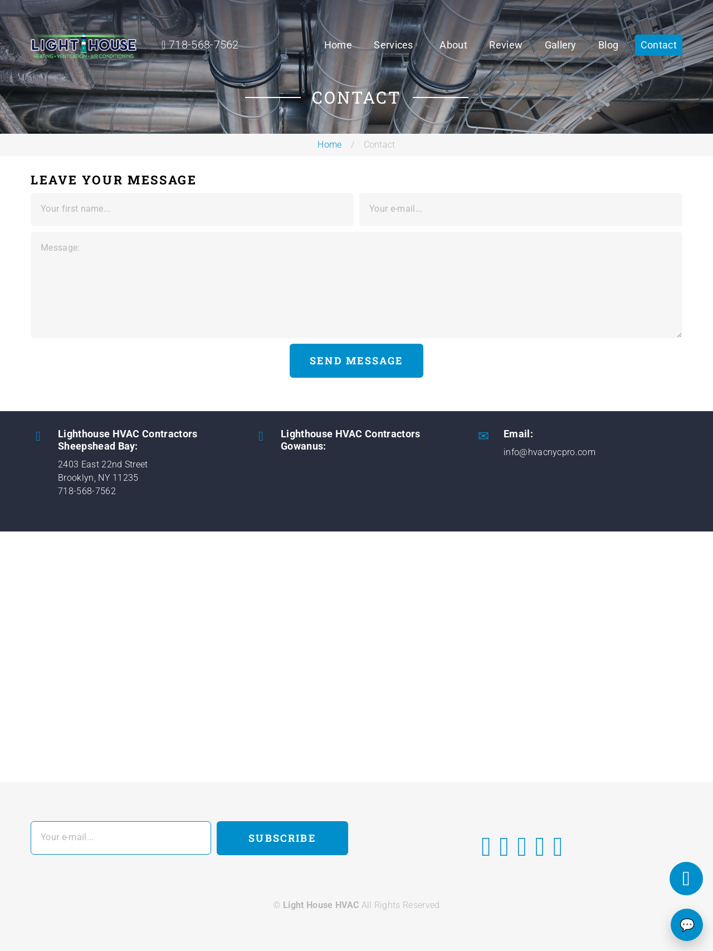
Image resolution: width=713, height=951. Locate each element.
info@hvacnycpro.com (549, 452)
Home (338, 45)
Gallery (561, 45)
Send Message (356, 360)
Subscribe (282, 838)
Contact (659, 45)
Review (505, 45)
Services (393, 45)
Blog (608, 45)
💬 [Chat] (687, 925)
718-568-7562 (87, 491)
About (453, 45)
